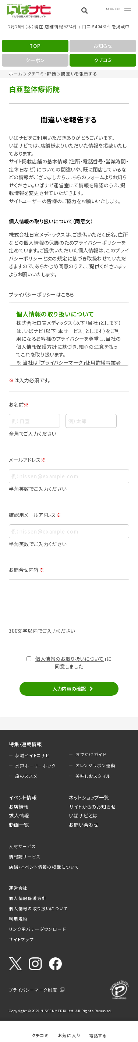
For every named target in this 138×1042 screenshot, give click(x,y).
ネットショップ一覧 (89, 797)
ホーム (15, 74)
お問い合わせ (84, 824)
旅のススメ (26, 776)
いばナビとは (83, 815)
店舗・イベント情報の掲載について (44, 867)
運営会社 (18, 888)
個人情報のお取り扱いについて (69, 658)
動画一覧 (19, 824)
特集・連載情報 (25, 744)
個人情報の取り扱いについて (38, 908)
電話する (98, 1035)
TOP (34, 45)
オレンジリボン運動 (95, 765)
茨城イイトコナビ (32, 755)
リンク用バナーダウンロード (37, 929)
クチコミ (40, 1035)
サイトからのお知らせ (92, 806)
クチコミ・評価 (41, 74)
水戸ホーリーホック (35, 766)
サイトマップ (21, 939)
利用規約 (18, 919)
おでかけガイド (91, 754)
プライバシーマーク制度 (33, 990)
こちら (67, 294)
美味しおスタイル (93, 776)
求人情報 (19, 815)
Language (109, 10)
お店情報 (19, 806)
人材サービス (22, 846)
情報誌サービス (25, 857)
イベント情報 (23, 797)
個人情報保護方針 (27, 898)
